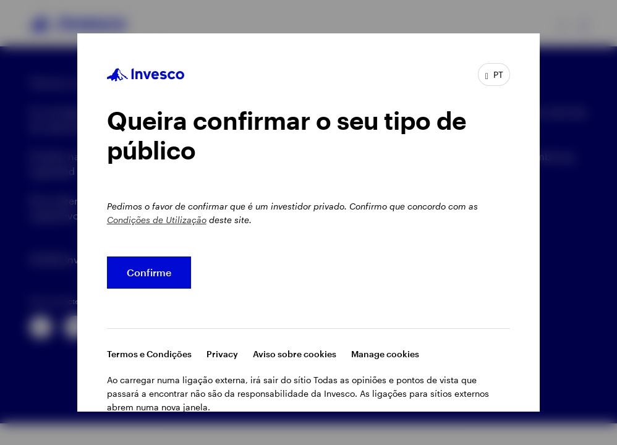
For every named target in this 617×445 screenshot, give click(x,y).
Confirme (149, 272)
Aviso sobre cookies (294, 354)
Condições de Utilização (156, 219)
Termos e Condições (149, 354)
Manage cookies (385, 353)
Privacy (222, 354)
